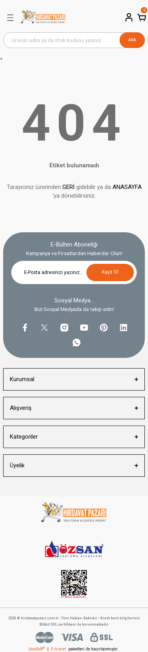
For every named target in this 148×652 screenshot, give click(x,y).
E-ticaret (58, 649)
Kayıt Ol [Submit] (110, 272)
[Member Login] (128, 17)
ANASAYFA (127, 187)
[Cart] (141, 17)
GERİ (68, 187)
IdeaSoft (36, 649)
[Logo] (43, 18)
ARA (132, 40)
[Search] (74, 40)
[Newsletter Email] (74, 272)
